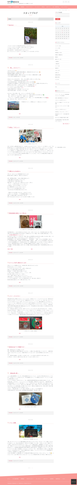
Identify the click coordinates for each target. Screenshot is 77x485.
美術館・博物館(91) (59, 54)
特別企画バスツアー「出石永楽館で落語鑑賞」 (62, 115)
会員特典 (51, 478)
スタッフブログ (64, 6)
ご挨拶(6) (57, 61)
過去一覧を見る (66, 123)
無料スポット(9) (58, 59)
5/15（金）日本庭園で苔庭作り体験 (61, 117)
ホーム (9, 478)
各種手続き (58, 478)
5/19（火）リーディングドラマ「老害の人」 (62, 107)
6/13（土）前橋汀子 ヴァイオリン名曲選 (62, 103)
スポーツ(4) (57, 70)
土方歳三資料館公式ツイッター (15, 234)
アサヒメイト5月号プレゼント (60, 109)
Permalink (11, 57)
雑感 (20, 54)
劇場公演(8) (57, 77)
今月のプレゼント (29, 6)
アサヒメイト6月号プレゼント (60, 100)
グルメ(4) (57, 79)
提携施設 (22, 6)
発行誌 (43, 6)
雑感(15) (56, 68)
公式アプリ (48, 6)
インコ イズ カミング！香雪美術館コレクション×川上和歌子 (62, 95)
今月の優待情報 (16, 6)
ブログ (63, 478)
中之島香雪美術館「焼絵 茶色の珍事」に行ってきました (62, 120)
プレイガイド (37, 6)
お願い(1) (57, 72)
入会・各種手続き (55, 6)
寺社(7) (56, 50)
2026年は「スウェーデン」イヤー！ (62, 111)
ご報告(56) (57, 63)
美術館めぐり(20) (58, 52)
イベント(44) (57, 48)
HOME (9, 6)
